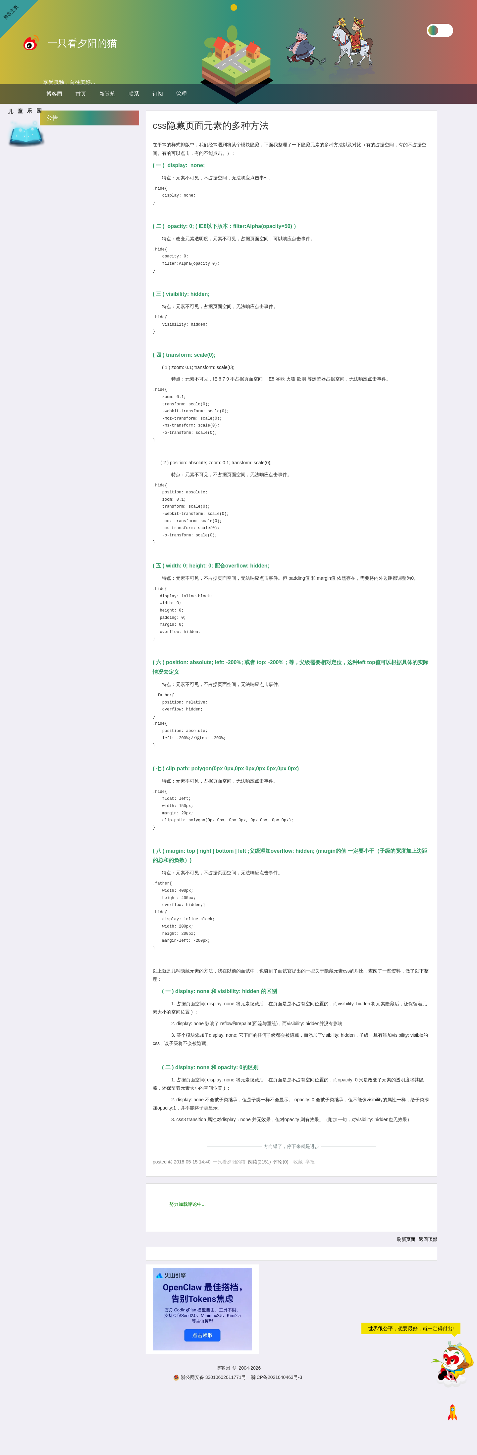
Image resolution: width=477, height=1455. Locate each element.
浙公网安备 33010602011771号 (209, 1377)
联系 (134, 94)
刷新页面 (406, 1239)
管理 (181, 94)
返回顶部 (428, 1239)
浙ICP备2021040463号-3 (276, 1377)
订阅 (157, 94)
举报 (310, 1161)
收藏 (298, 1161)
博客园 (54, 94)
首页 (81, 94)
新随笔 (107, 94)
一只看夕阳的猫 (82, 43)
